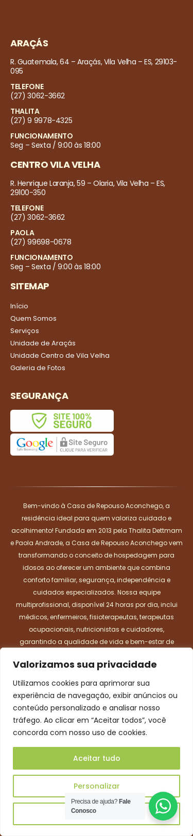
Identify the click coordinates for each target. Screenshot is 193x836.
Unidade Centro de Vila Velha (60, 355)
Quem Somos (33, 318)
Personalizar (97, 786)
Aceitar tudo (96, 758)
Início (19, 306)
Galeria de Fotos (37, 368)
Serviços (24, 331)
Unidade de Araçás (43, 343)
